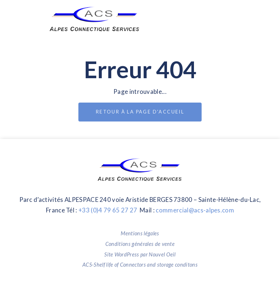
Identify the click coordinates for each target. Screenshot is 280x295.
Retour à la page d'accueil (140, 112)
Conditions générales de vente (140, 244)
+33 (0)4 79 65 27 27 (107, 210)
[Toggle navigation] (221, 19)
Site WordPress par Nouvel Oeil (140, 254)
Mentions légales (140, 233)
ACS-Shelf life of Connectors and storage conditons (140, 265)
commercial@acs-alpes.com (195, 210)
